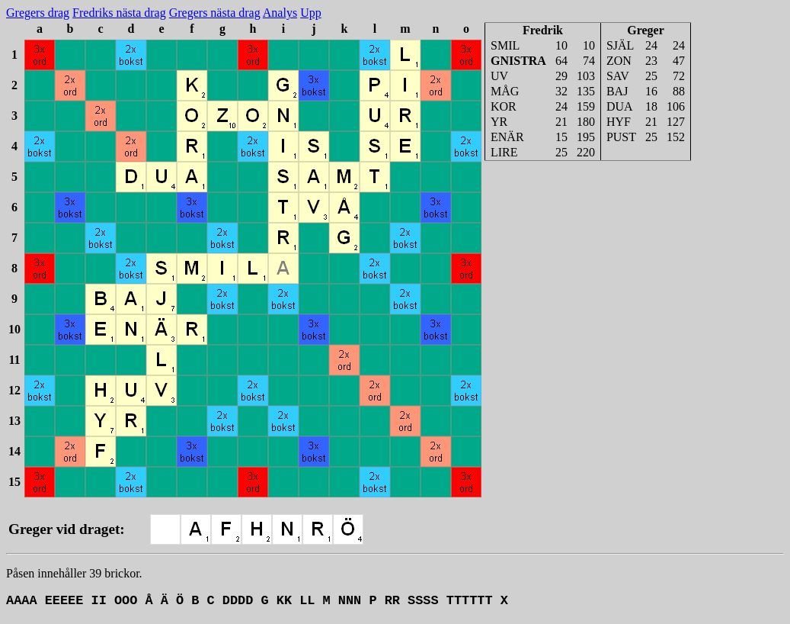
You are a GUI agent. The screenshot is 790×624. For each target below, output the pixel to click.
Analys (280, 12)
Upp (310, 12)
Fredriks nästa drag (119, 12)
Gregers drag (37, 12)
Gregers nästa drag (215, 12)
